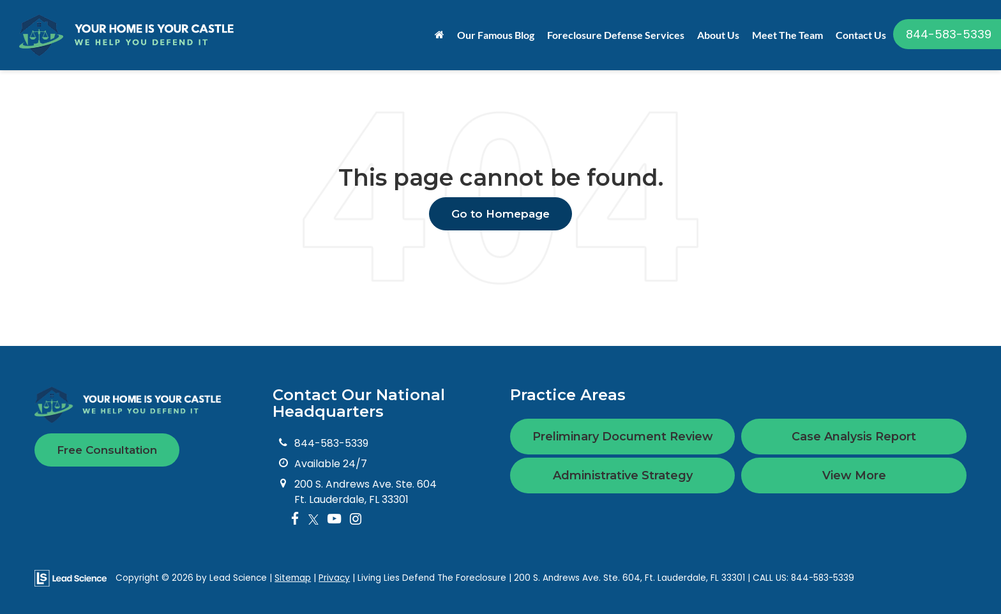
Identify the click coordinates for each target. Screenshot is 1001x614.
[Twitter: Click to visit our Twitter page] (313, 520)
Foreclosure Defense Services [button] (615, 35)
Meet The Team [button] (787, 35)
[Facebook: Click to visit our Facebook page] (295, 520)
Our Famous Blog (495, 35)
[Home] (439, 35)
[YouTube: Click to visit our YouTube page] (334, 520)
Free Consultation (107, 450)
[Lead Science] (70, 577)
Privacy (334, 578)
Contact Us (861, 35)
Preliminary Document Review (622, 437)
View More (854, 475)
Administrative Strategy (623, 475)
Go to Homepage (500, 213)
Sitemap (293, 578)
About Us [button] (718, 35)
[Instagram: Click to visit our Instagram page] (355, 520)
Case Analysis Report (854, 437)
